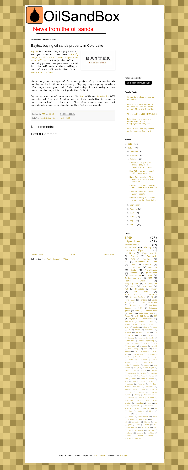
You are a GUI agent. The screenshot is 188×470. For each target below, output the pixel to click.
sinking (150, 433)
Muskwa (151, 376)
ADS (44, 114)
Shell (131, 314)
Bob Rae (138, 332)
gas (156, 422)
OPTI (126, 381)
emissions (130, 247)
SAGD (68, 118)
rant (129, 430)
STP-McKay (153, 389)
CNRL (133, 259)
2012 (130, 148)
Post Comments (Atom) (58, 259)
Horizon (143, 300)
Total (127, 316)
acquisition (45, 118)
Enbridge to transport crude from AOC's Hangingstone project (139, 121)
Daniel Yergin (133, 349)
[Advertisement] (73, 229)
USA (155, 316)
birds (151, 411)
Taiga (139, 400)
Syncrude (152, 256)
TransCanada (151, 270)
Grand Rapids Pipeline (138, 359)
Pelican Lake (151, 311)
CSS (156, 335)
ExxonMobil (145, 351)
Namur (134, 379)
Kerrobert (102, 96)
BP (129, 330)
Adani (143, 324)
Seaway (137, 395)
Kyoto (127, 370)
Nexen (154, 289)
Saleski (141, 392)
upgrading (152, 295)
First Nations (137, 354)
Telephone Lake (146, 314)
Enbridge (147, 259)
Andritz (136, 327)
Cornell (154, 346)
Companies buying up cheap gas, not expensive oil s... (140, 165)
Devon (146, 349)
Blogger (124, 456)
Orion (143, 381)
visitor (138, 438)
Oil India (141, 292)
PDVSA (151, 381)
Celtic (127, 343)
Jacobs (146, 365)
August (134, 209)
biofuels (141, 411)
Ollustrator (99, 456)
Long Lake (147, 286)
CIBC (155, 332)
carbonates (148, 319)
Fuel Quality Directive (137, 357)
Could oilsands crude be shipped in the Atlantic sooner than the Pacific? (140, 107)
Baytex (34, 52)
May (132, 221)
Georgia (154, 357)
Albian (151, 324)
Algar (127, 327)
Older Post (108, 255)
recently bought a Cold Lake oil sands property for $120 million (55, 57)
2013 (130, 144)
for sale (129, 322)
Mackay (143, 373)
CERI (147, 332)
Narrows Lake (136, 305)
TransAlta (139, 403)
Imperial (152, 267)
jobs (130, 425)
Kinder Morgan (148, 368)
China (155, 343)
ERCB (150, 278)
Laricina (143, 370)
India (133, 270)
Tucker (149, 403)
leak (138, 425)
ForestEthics (152, 354)
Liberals (154, 370)
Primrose (149, 387)
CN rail (131, 335)
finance (147, 422)
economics (134, 273)
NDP (126, 262)
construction (143, 416)
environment (132, 245)
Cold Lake (131, 346)
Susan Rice (129, 400)
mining (147, 247)
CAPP (133, 265)
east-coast (143, 419)
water (141, 322)
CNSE (148, 335)
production (135, 275)
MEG (126, 289)
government (151, 273)
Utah (137, 408)
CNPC (140, 335)
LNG (134, 370)
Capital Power (130, 341)
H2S (136, 362)
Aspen (155, 327)
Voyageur (133, 319)
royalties (128, 433)
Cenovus (147, 265)
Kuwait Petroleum (149, 303)
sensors (140, 433)
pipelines (133, 241)
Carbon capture (133, 278)
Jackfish (136, 365)
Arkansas (146, 327)
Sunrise (131, 397)
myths (147, 425)
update (150, 435)
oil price (145, 427)
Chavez (136, 343)
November (135, 155)
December (135, 152)
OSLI (134, 381)
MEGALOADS (132, 373)
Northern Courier (147, 379)
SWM (130, 392)
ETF (135, 351)
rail (155, 427)
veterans (128, 438)
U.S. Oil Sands (142, 316)
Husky (127, 365)
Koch (62, 118)
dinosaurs (131, 419)
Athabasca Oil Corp (146, 262)
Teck (147, 400)
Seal (81, 96)
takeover (140, 435)
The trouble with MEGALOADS (142, 114)
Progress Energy (131, 389)
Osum (137, 311)
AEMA (151, 321)
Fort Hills (130, 300)
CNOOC (149, 275)
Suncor (135, 256)
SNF (143, 389)
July (133, 213)
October (134, 159)
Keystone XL (149, 253)
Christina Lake (133, 267)
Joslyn (136, 368)
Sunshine (141, 397)
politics (130, 253)
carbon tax (153, 414)
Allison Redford (137, 297)
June (133, 217)
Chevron (146, 343)
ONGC (140, 308)
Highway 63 (151, 284)
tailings (128, 435)
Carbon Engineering (146, 341)
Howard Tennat (147, 362)
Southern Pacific (150, 395)
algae (131, 411)
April (133, 225)
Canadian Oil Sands (146, 338)
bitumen (127, 414)
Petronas (141, 384)
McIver (130, 376)
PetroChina (129, 384)
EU (152, 297)
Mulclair (139, 289)
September (135, 205)
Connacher (143, 346)
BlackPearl (149, 330)
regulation (139, 430)
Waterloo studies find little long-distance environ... (142, 179)
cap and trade (139, 414)
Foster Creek (135, 281)
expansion (135, 422)
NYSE (126, 379)
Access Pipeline (131, 324)
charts (131, 416)
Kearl (132, 286)
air (156, 408)
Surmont (151, 397)
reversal (150, 430)
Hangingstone (131, 284)
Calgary (131, 338)
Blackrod (128, 332)
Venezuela (146, 408)
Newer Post (37, 255)
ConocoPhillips (134, 250)
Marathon (154, 373)
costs (155, 416)
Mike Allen (141, 376)
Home (73, 255)
